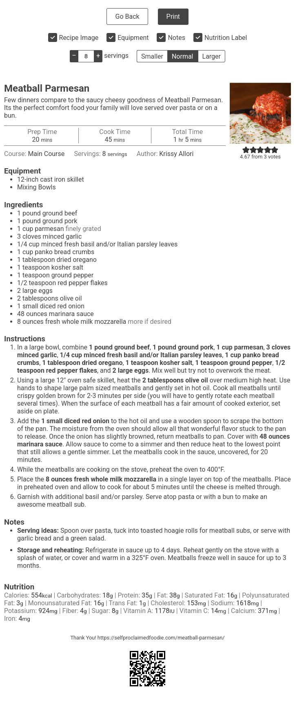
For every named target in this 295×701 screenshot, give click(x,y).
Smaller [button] (152, 56)
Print (173, 16)
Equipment (133, 38)
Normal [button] (182, 56)
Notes (176, 38)
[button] (246, 150)
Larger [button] (211, 56)
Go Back (127, 16)
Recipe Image (79, 38)
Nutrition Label (225, 38)
